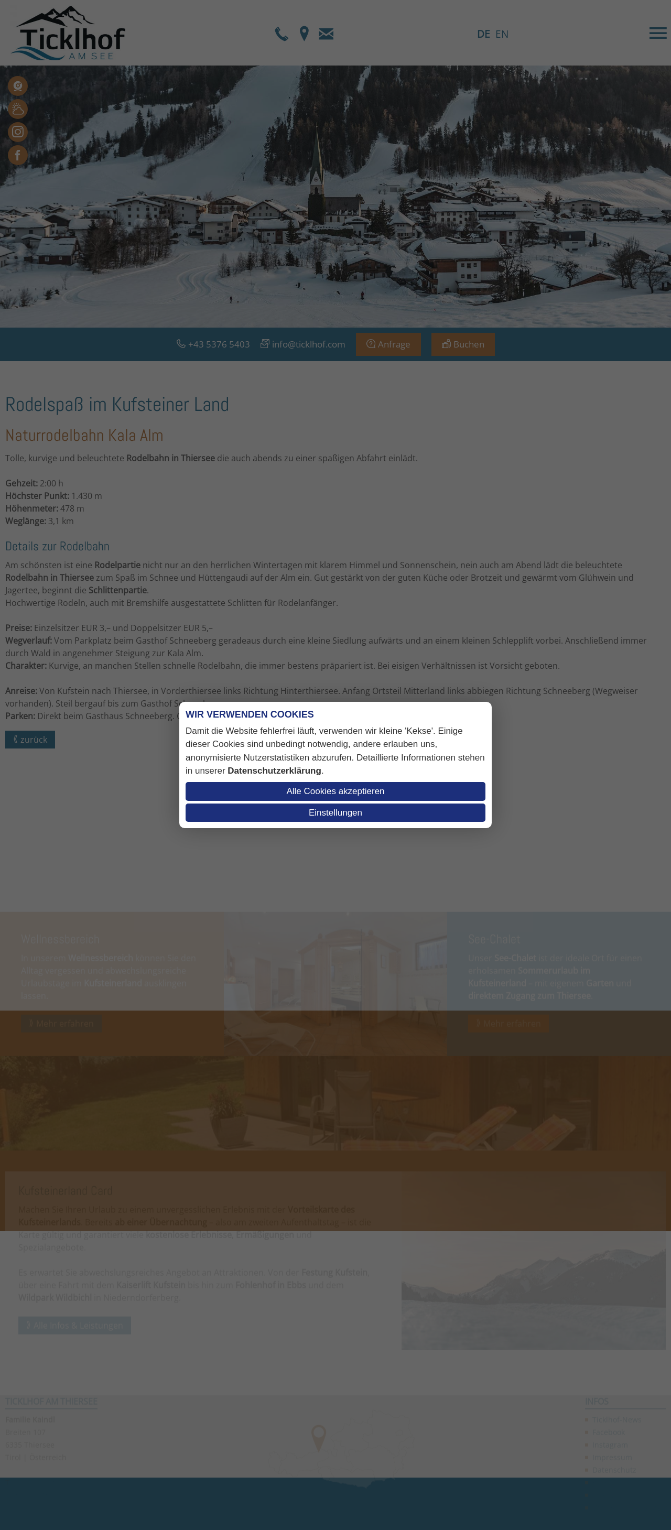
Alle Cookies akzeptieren (335, 791)
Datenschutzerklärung (274, 771)
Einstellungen (335, 813)
